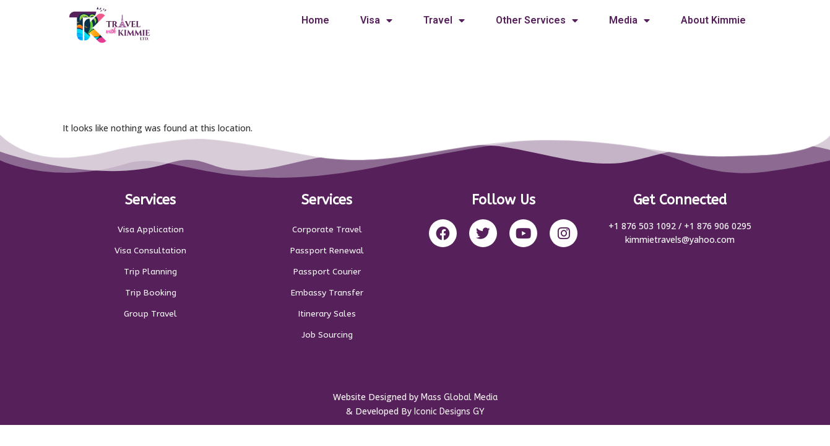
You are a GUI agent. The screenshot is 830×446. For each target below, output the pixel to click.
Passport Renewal (327, 250)
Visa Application (150, 229)
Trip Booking (150, 292)
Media (629, 20)
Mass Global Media (459, 400)
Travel (444, 20)
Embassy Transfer (326, 292)
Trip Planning (150, 271)
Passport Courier (327, 271)
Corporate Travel (327, 229)
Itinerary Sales (327, 313)
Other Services (537, 20)
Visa (376, 20)
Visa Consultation (150, 250)
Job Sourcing (327, 335)
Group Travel (151, 313)
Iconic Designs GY (449, 414)
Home (315, 20)
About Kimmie (713, 20)
